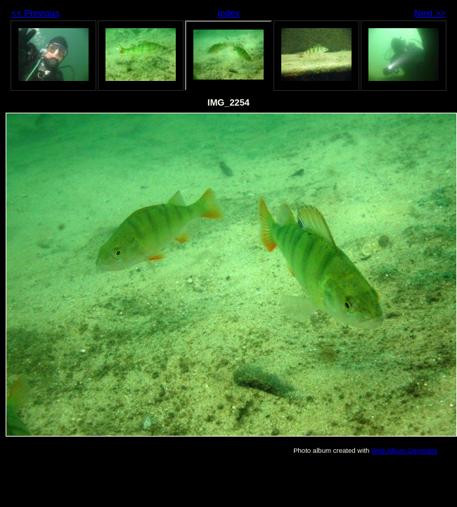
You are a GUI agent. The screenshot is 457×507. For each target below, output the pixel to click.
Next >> (430, 13)
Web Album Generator (404, 450)
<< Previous (35, 13)
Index (228, 13)
